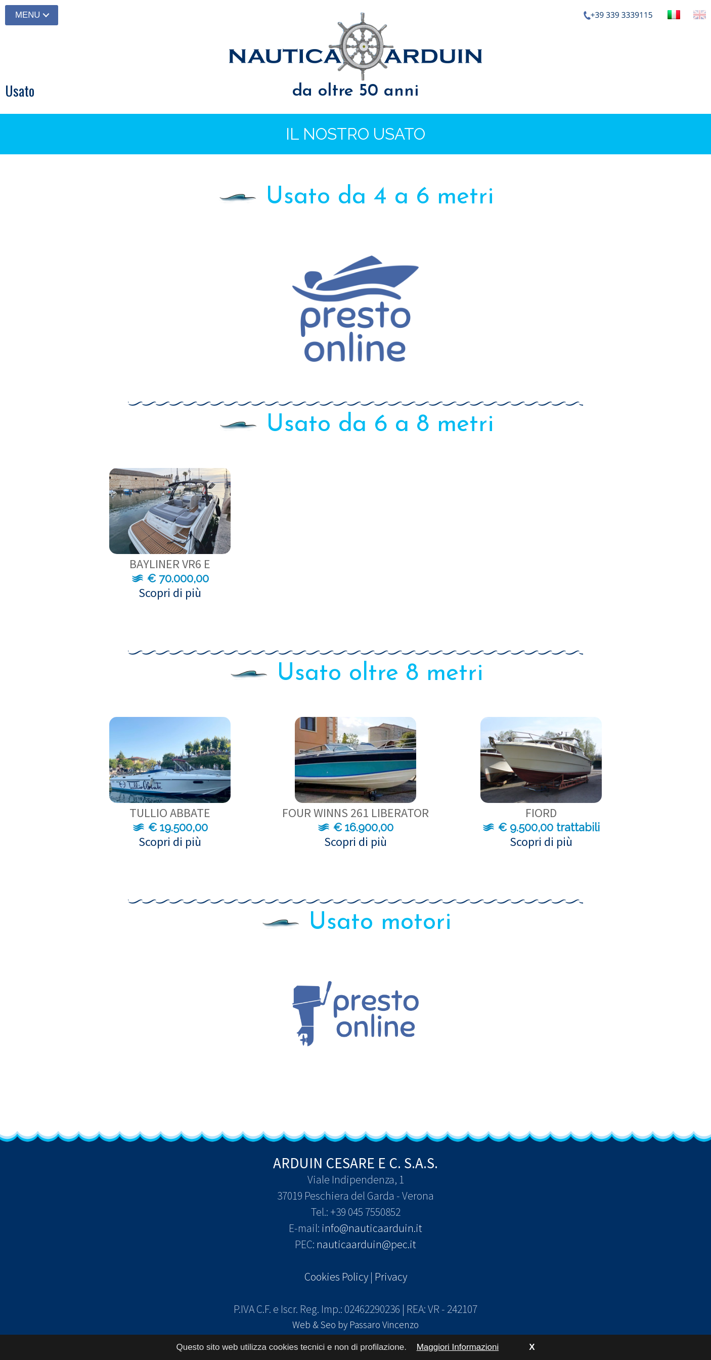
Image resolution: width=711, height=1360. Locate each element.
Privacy (391, 1277)
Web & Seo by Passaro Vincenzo (355, 1325)
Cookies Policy (336, 1277)
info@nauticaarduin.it (372, 1228)
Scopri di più (170, 593)
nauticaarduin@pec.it (366, 1244)
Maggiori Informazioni (458, 1347)
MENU (27, 15)
